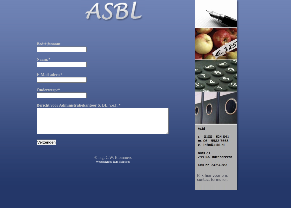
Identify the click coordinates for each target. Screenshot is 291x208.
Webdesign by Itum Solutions (113, 166)
